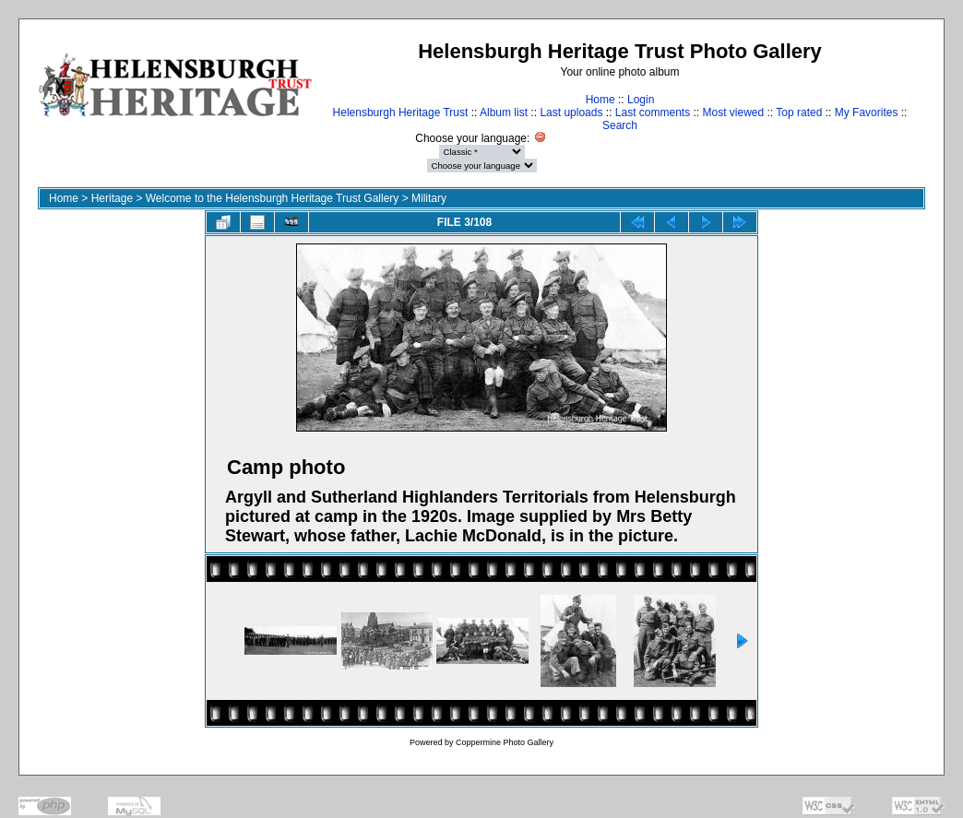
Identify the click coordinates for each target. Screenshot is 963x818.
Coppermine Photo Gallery (504, 742)
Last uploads (571, 112)
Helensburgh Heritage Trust (401, 112)
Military (428, 198)
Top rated (799, 112)
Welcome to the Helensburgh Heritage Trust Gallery (272, 198)
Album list (504, 112)
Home (600, 99)
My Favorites (866, 112)
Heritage (112, 198)
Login (640, 99)
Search (619, 125)
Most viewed (734, 112)
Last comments (652, 112)
